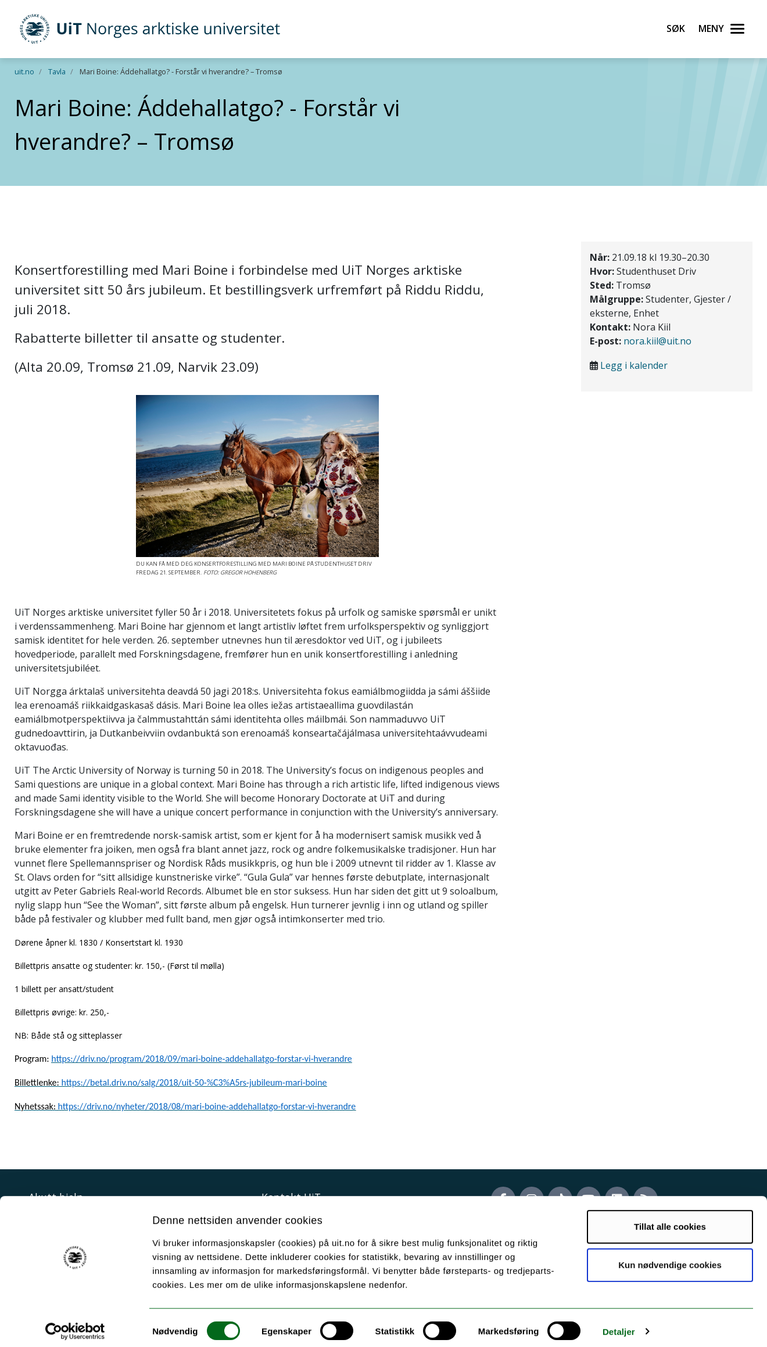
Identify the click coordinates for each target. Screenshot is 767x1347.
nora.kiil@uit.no (657, 341)
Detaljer (619, 1324)
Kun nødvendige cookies (670, 1257)
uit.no (24, 71)
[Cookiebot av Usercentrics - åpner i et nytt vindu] (75, 1324)
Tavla (57, 71)
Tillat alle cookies (670, 1219)
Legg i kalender (634, 365)
